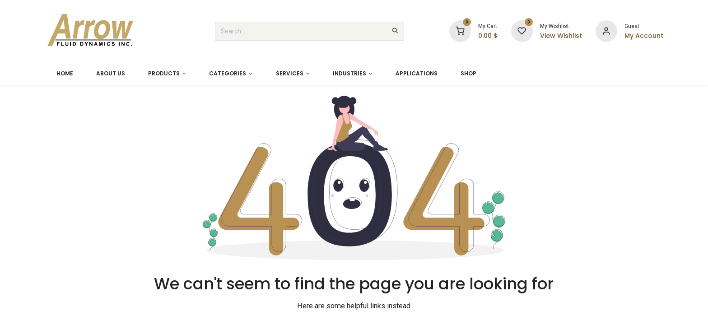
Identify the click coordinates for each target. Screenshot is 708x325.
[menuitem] (64, 73)
